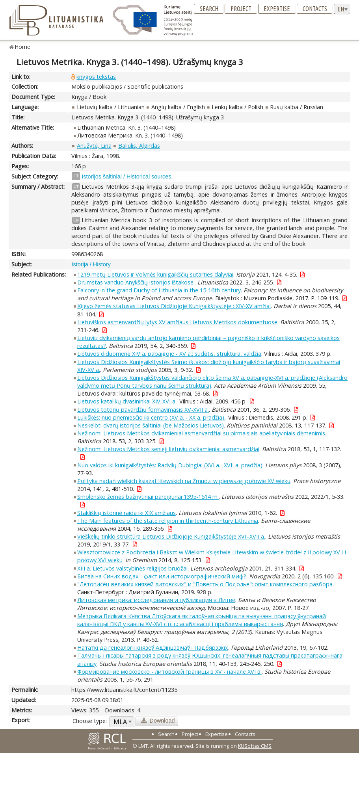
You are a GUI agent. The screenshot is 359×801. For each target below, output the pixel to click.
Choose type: (90, 721)
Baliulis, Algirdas (139, 145)
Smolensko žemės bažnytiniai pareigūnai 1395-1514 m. (148, 496)
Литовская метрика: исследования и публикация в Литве (156, 600)
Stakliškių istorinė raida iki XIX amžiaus (126, 513)
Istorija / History (90, 264)
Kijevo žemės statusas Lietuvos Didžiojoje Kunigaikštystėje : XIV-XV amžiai (174, 306)
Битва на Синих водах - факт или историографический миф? (161, 576)
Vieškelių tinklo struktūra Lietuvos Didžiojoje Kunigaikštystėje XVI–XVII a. (171, 536)
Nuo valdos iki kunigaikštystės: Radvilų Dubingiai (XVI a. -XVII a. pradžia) (169, 465)
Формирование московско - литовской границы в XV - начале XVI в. (169, 671)
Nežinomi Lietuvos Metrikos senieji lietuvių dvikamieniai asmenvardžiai (168, 449)
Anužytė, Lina (94, 145)
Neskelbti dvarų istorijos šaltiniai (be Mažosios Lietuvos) (150, 425)
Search (209, 8)
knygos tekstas (96, 76)
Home (22, 46)
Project (241, 8)
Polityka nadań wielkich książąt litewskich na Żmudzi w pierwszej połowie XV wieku (183, 481)
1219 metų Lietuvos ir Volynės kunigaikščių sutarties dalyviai (155, 274)
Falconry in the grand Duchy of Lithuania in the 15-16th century (159, 290)
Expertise (277, 8)
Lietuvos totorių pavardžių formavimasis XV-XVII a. (143, 409)
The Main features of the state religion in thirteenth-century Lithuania (167, 520)
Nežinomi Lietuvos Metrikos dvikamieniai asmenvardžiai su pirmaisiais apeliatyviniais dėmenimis (201, 433)
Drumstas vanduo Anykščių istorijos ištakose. (136, 282)
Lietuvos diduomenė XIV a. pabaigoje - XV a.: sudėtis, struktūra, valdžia (169, 353)
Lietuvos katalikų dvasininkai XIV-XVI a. (127, 401)
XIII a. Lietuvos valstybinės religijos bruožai (132, 568)
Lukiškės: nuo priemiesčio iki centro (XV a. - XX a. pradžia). (151, 417)
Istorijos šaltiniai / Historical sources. (127, 176)
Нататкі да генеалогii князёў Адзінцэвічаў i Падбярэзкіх (152, 647)
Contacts (315, 8)
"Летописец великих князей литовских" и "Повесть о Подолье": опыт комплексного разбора (205, 584)
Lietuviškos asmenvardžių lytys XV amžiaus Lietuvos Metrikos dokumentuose (177, 322)
